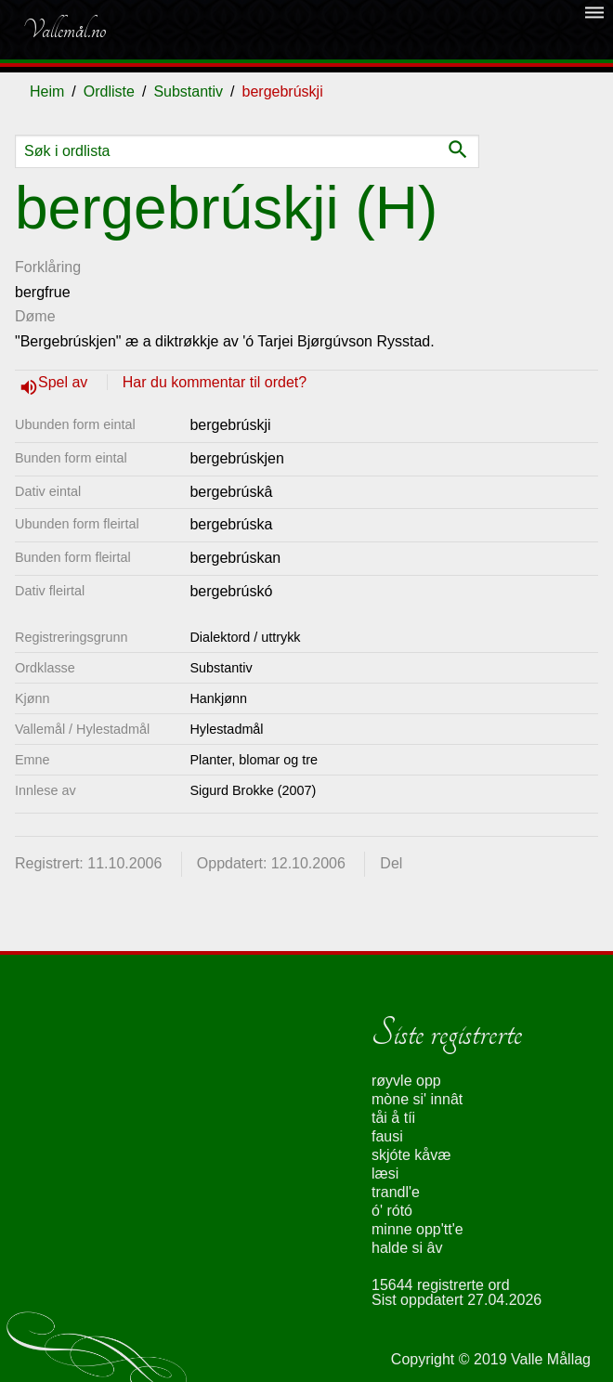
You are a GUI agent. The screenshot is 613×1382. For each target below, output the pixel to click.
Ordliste (109, 91)
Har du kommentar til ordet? (214, 382)
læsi (385, 1173)
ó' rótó (392, 1211)
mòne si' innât (417, 1099)
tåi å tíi (393, 1118)
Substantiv (188, 91)
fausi (387, 1136)
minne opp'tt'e (417, 1229)
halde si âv (407, 1248)
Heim (47, 91)
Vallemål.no (64, 30)
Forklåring (48, 267)
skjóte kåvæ (411, 1155)
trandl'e (396, 1192)
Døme (35, 316)
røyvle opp (406, 1081)
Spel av (65, 382)
